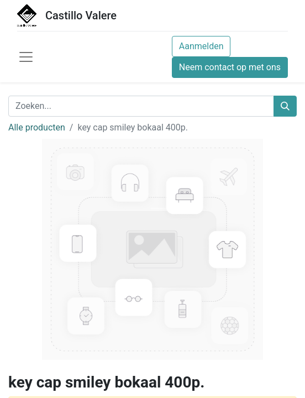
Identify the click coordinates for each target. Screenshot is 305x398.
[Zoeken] (285, 106)
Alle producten (36, 127)
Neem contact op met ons (230, 67)
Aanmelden (201, 46)
